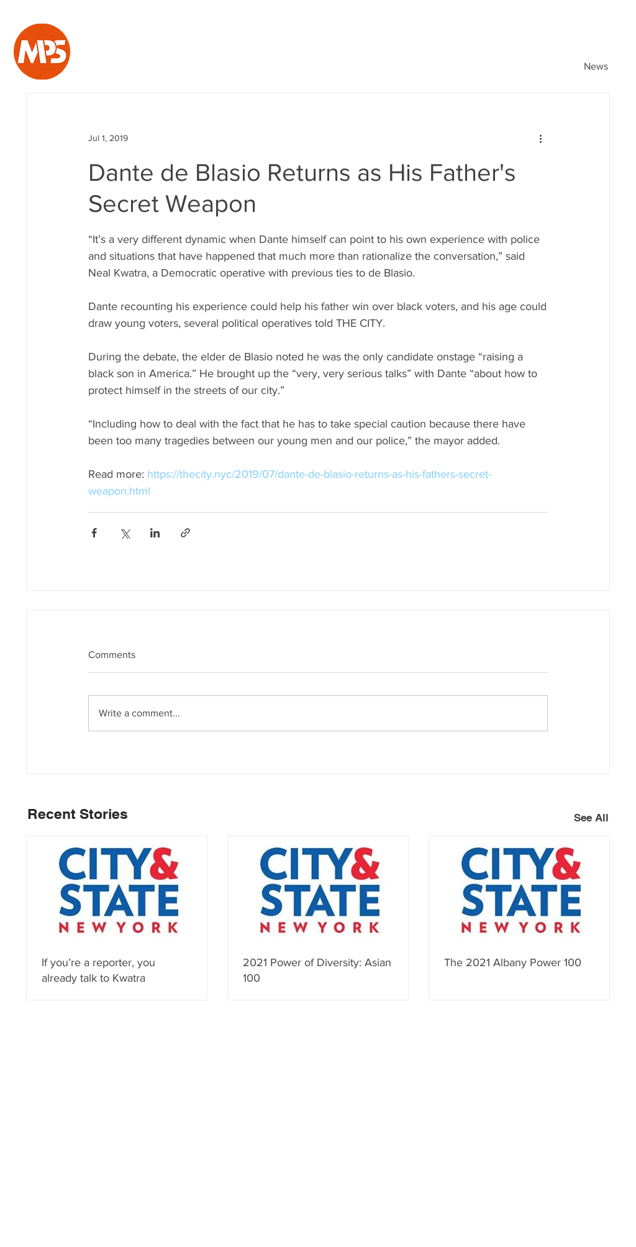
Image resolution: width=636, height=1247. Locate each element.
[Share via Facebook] (94, 533)
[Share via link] (185, 533)
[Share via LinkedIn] (155, 533)
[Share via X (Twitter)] (124, 533)
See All (591, 817)
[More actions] (540, 137)
